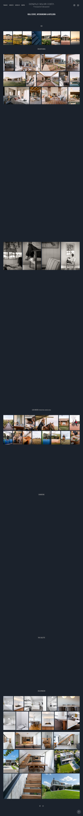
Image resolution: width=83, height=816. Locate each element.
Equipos (23, 5)
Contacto (11, 5)
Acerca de (17, 5)
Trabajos (5, 5)
